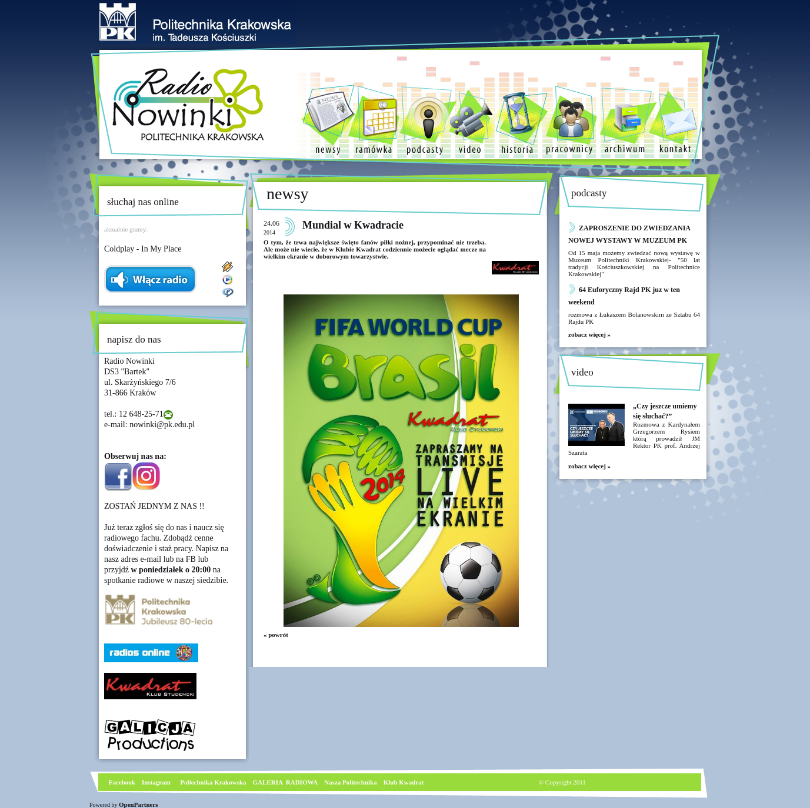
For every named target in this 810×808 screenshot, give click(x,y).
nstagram (157, 782)
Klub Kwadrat (404, 782)
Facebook (121, 782)
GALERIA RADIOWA (285, 782)
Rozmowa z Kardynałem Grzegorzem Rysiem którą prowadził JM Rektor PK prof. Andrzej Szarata (634, 438)
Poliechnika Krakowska (214, 782)
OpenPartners (138, 804)
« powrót (276, 634)
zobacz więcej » (589, 334)
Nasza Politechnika (350, 782)
